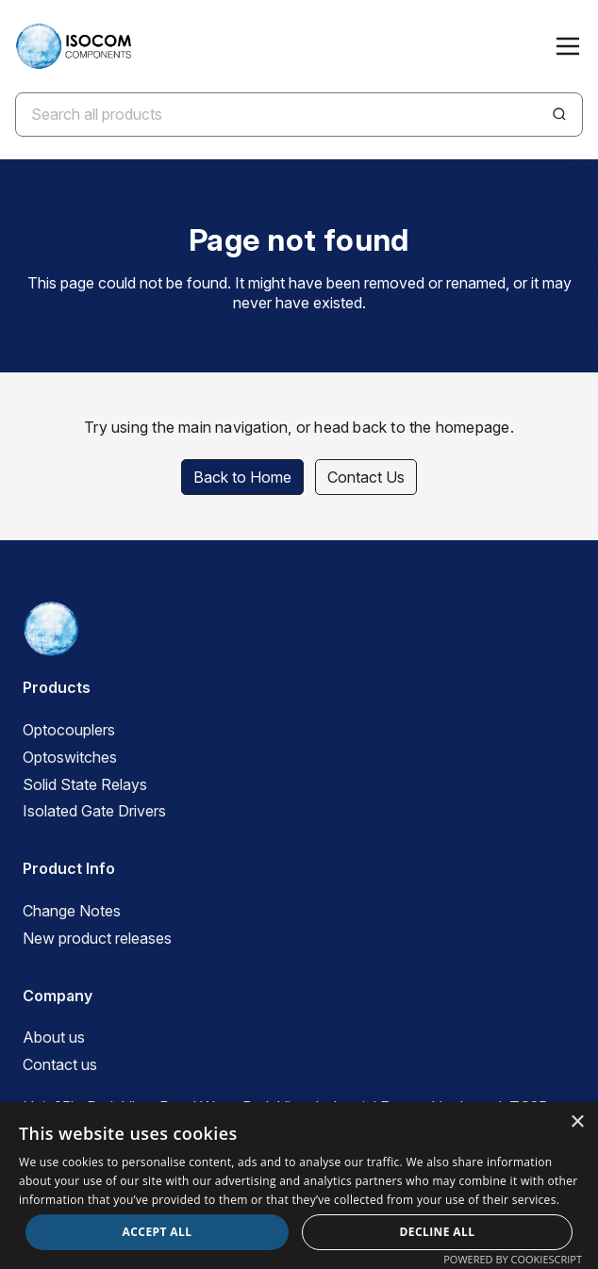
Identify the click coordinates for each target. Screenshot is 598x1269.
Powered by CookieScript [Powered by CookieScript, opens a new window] (512, 1259)
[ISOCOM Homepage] (73, 46)
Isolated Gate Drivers (94, 810)
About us (54, 1037)
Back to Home (242, 477)
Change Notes (72, 910)
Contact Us (366, 477)
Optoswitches (70, 757)
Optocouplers (69, 729)
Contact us (60, 1064)
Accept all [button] (157, 1232)
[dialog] (299, 1185)
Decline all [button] (437, 1232)
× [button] (577, 1122)
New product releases (97, 938)
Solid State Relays (85, 784)
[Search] (559, 114)
